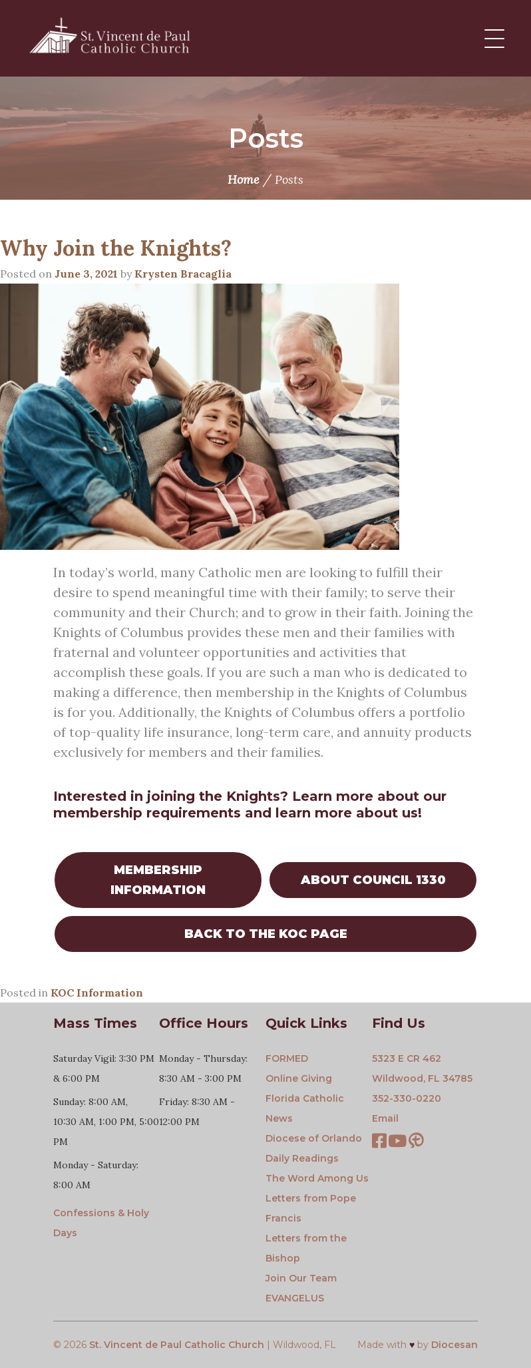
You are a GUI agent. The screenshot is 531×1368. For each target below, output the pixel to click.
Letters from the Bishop (306, 1248)
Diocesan (454, 1345)
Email (385, 1118)
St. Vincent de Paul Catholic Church (176, 1345)
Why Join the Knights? (116, 248)
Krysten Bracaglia (183, 273)
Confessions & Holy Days (101, 1223)
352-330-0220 (406, 1098)
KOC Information (97, 992)
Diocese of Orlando (314, 1138)
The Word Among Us (317, 1178)
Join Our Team (301, 1278)
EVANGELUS (295, 1298)
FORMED (287, 1058)
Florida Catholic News (305, 1108)
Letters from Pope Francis (311, 1208)
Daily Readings (302, 1158)
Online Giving (299, 1078)
